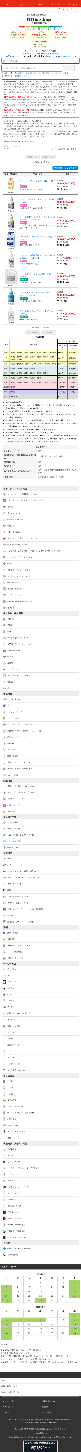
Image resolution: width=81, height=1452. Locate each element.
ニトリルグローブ (46, 73)
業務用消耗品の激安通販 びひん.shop (41, 1429)
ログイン (64, 9)
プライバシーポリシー (31, 1422)
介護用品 (14, 141)
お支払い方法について (22, 1419)
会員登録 (45, 1407)
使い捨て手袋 (7, 76)
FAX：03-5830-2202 (64, 56)
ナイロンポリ (31, 73)
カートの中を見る (9, 1401)
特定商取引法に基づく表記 (63, 1419)
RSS (50, 1422)
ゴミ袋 (20, 73)
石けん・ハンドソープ (26, 141)
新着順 (73, 149)
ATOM (55, 1422)
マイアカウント (8, 1407)
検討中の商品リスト (48, 1401)
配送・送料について (37, 1419)
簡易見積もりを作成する (65, 168)
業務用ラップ (20, 76)
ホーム (11, 1419)
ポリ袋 (57, 73)
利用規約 (43, 1422)
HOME (6, 141)
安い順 (66, 149)
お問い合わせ (10, 56)
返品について (49, 1419)
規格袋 (65, 73)
